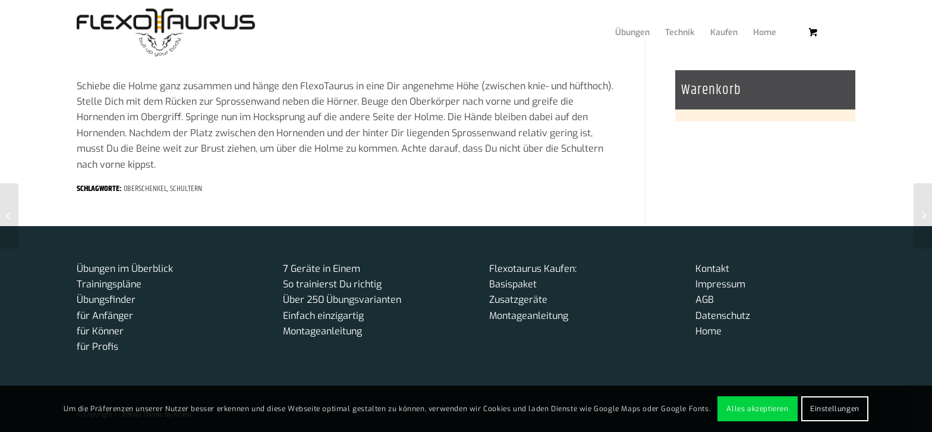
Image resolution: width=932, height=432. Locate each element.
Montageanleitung (322, 331)
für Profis (97, 346)
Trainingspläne (109, 284)
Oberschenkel (145, 188)
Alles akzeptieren (757, 409)
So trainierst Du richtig (332, 284)
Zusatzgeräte (518, 299)
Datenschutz (722, 315)
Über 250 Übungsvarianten (342, 299)
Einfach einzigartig (323, 315)
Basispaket (513, 284)
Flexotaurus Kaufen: (533, 268)
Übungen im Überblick (125, 268)
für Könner (100, 331)
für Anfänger (105, 315)
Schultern (186, 188)
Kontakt (712, 268)
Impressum (720, 284)
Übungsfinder (106, 299)
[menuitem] (623, 21)
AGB (704, 299)
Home (708, 331)
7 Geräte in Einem (321, 268)
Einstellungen (834, 409)
